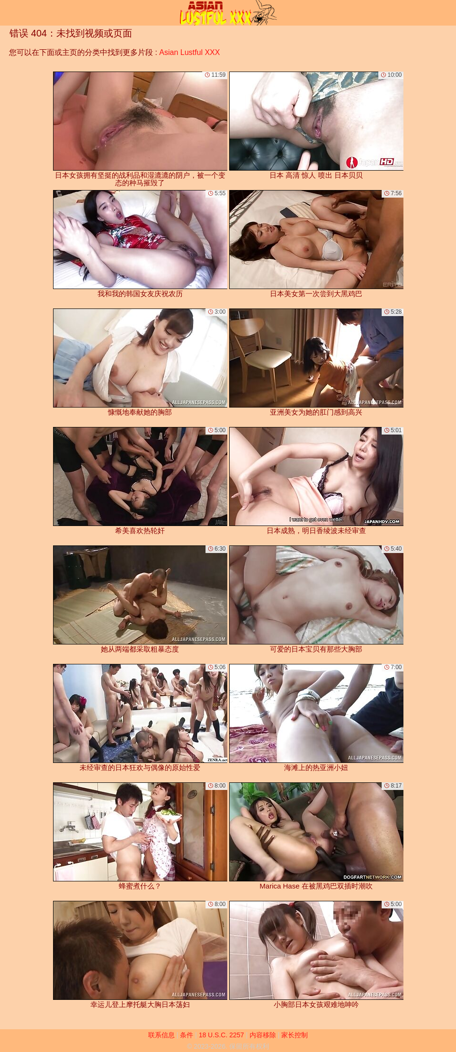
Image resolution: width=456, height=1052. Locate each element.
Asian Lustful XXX (189, 52)
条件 (186, 1035)
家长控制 (294, 1035)
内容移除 (263, 1035)
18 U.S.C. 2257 (221, 1035)
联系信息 (161, 1035)
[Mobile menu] (8, 12)
